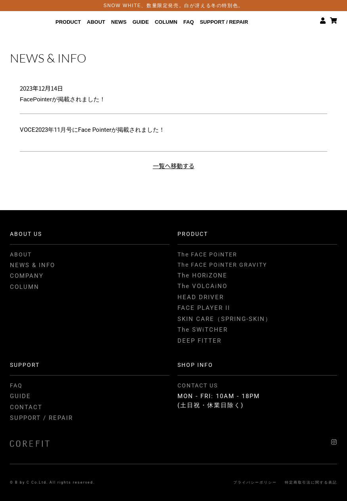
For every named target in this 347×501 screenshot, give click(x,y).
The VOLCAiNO (202, 286)
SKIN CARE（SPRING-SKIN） (224, 319)
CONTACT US (197, 385)
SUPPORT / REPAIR (224, 22)
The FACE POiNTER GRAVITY (222, 265)
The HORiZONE (202, 275)
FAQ (188, 22)
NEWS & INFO (32, 265)
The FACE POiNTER (207, 254)
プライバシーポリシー (255, 482)
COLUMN (166, 22)
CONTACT (26, 407)
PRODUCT (68, 22)
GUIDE (141, 22)
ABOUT (96, 22)
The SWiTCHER (202, 329)
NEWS (119, 22)
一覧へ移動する (173, 165)
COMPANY (27, 275)
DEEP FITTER (199, 340)
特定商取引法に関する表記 (311, 482)
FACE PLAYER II (203, 307)
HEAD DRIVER (200, 297)
